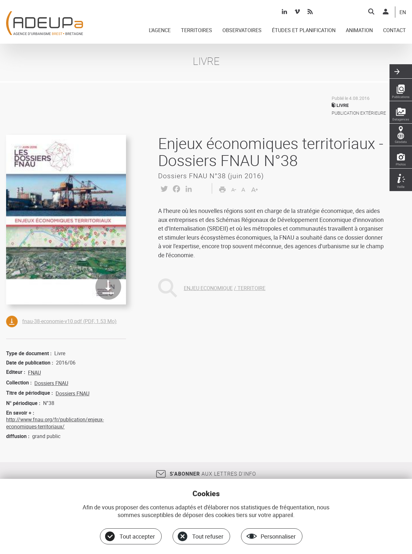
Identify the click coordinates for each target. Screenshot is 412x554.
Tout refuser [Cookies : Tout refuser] (207, 536)
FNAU (34, 372)
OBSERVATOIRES (242, 30)
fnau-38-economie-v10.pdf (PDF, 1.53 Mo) (69, 321)
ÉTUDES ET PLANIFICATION (304, 30)
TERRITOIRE (251, 288)
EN (402, 12)
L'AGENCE (160, 30)
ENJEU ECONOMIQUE (208, 288)
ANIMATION (359, 30)
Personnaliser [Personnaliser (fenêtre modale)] (278, 536)
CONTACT (394, 30)
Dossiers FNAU (51, 383)
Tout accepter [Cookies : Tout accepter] (137, 536)
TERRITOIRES (196, 30)
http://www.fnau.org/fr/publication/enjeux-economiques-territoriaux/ (55, 423)
